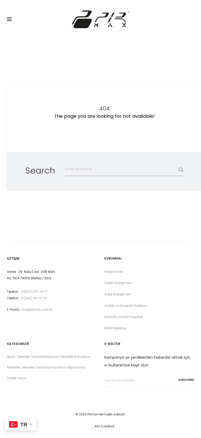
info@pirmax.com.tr (36, 309)
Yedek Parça (16, 378)
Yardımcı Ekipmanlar (68, 367)
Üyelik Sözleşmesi (118, 283)
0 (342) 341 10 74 (33, 298)
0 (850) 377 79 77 (34, 291)
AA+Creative (104, 426)
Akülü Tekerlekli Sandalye (26, 357)
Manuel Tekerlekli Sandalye (68, 357)
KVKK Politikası (115, 328)
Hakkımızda (113, 271)
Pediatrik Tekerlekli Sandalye (29, 367)
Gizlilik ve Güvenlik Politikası (125, 305)
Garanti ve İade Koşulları (124, 317)
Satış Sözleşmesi (117, 294)
